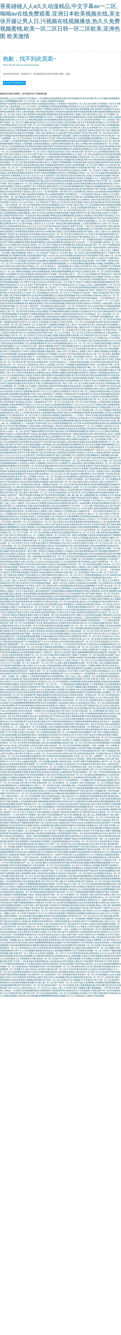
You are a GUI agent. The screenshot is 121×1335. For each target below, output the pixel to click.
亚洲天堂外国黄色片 (67, 466)
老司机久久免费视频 (67, 173)
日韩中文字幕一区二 (104, 181)
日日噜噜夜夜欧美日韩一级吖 (54, 383)
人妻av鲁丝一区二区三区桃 (23, 522)
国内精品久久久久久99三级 (81, 106)
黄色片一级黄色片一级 (46, 652)
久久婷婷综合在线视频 (49, 415)
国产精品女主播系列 (81, 271)
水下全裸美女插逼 (72, 881)
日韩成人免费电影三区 (108, 287)
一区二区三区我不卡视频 (104, 950)
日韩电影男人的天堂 (98, 591)
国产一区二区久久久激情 (48, 258)
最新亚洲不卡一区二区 (109, 442)
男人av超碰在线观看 (54, 194)
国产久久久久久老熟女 (48, 642)
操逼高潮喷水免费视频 (96, 658)
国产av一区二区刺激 (34, 389)
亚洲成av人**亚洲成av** (57, 104)
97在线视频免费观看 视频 (48, 879)
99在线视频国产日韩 (87, 732)
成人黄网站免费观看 (34, 117)
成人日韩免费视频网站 (29, 508)
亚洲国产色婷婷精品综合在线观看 (30, 847)
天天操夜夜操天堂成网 (38, 841)
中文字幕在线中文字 (42, 138)
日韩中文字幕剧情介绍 (103, 647)
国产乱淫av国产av (104, 421)
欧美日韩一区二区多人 (55, 290)
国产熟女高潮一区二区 (95, 133)
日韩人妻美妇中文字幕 (37, 338)
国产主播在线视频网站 (47, 173)
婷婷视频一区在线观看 (10, 418)
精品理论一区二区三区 (79, 104)
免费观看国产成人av (24, 109)
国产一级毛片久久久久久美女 (104, 450)
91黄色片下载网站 (43, 109)
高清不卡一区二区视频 (51, 828)
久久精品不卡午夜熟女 (66, 298)
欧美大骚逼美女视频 (32, 146)
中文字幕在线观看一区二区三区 (79, 631)
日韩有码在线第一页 (86, 548)
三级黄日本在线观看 (80, 136)
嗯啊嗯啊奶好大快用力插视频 (20, 527)
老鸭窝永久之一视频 (97, 900)
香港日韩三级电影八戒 (55, 314)
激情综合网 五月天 (64, 492)
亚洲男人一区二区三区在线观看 (80, 322)
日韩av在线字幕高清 (99, 199)
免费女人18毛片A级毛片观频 (63, 519)
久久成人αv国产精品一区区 (70, 934)
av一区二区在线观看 (96, 439)
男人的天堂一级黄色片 (95, 471)
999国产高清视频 (100, 317)
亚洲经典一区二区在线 (58, 269)
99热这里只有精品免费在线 (25, 165)
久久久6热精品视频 (85, 889)
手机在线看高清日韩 (84, 349)
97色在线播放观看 (37, 599)
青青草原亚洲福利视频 (57, 149)
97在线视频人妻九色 (50, 444)
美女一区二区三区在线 (62, 556)
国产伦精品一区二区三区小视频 (14, 122)
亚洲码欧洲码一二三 (69, 415)
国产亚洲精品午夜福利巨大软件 (87, 887)
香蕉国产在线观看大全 (10, 104)
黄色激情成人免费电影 (34, 373)
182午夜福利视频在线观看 (66, 596)
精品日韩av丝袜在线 (14, 330)
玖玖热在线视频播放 (54, 277)
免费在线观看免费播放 (103, 112)
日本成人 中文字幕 (35, 202)
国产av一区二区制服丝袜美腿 (79, 218)
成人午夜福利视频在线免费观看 (87, 138)
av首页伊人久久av (17, 202)
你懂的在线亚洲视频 (31, 436)
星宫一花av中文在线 (88, 415)
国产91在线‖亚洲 (30, 474)
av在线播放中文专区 (15, 274)
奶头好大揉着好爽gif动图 (14, 628)
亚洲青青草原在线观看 (60, 250)
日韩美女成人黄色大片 (109, 903)
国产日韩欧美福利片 (24, 839)
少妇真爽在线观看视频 (105, 982)
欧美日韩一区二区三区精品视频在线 (37, 207)
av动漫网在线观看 (49, 247)
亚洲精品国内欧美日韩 (103, 162)
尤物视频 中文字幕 (101, 330)
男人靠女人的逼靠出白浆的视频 (93, 370)
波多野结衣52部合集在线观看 (107, 154)
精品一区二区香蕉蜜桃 (41, 588)
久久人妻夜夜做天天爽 (21, 506)
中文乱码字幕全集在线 (77, 969)
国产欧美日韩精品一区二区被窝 (96, 498)
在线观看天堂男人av (37, 820)
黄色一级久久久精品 (92, 767)
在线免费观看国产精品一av (39, 255)
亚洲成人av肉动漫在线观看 (78, 860)
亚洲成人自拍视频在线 (43, 825)
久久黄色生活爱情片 (79, 543)
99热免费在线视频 (45, 114)
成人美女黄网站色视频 (56, 708)
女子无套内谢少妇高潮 (100, 229)
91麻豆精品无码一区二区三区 (84, 210)
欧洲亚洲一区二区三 (26, 367)
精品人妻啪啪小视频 (55, 373)
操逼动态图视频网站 (97, 775)
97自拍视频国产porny (57, 700)
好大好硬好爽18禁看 (16, 357)
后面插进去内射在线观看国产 (54, 418)
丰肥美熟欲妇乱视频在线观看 (75, 684)
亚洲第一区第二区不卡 (10, 247)
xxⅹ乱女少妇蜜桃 (84, 823)
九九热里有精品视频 (91, 615)
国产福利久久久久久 (95, 431)
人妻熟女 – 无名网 (11, 990)
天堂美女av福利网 (21, 186)
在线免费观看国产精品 (19, 405)
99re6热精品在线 (112, 146)
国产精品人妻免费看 (51, 436)
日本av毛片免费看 (79, 468)
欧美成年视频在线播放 (104, 492)
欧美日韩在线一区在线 (15, 317)
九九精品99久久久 (71, 764)
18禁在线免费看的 (66, 791)
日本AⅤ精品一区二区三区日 (86, 125)
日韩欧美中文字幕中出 (45, 903)
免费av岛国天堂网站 (100, 599)
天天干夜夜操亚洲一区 (87, 929)
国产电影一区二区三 (96, 168)
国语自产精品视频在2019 (60, 564)
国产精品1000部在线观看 (32, 199)
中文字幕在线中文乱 (89, 335)
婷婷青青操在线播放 (88, 287)
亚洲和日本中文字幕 (53, 498)
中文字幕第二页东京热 (29, 908)
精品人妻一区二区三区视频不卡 (47, 460)
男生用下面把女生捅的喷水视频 (17, 615)
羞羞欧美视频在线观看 (27, 809)
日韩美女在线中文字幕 (29, 684)
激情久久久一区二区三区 (78, 343)
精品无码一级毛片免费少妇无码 (51, 378)
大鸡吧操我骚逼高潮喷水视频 (87, 892)
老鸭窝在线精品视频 (55, 599)
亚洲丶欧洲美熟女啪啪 (41, 455)
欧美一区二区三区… (28, 410)
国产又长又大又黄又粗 (29, 543)
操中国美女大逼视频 (82, 178)
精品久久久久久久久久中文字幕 (36, 226)
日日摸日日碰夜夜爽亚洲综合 (37, 221)
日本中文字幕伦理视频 (15, 426)
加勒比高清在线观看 (79, 362)
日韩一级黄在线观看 (97, 247)
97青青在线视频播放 (9, 652)
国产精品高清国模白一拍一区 (82, 772)
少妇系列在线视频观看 (45, 833)
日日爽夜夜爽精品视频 (59, 311)
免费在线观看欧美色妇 (95, 423)
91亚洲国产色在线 (74, 452)
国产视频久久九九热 (103, 165)
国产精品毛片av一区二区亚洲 (59, 330)
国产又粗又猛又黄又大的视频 (89, 791)
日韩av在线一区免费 (37, 857)
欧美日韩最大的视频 (80, 450)
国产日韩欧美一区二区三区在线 (95, 881)
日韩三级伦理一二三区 (17, 857)
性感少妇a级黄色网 (97, 375)
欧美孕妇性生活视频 (50, 168)
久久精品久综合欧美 (14, 660)
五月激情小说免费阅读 (91, 578)
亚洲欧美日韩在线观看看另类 (92, 796)
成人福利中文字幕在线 (41, 399)
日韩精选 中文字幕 (80, 980)
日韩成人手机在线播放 (57, 546)
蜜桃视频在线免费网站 (70, 444)
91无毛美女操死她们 (46, 213)
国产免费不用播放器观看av (88, 761)
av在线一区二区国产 (18, 913)
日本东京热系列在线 (77, 261)
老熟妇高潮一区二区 (64, 207)
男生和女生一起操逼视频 (79, 503)
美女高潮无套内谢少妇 (82, 245)
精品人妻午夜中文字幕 (10, 444)
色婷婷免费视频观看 (100, 484)
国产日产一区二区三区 (54, 402)
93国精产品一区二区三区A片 (36, 655)
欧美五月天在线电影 (80, 990)
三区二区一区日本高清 (79, 279)
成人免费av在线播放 (21, 271)
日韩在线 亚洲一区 (78, 152)
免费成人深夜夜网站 (39, 386)
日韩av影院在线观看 (44, 112)
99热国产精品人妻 (106, 436)
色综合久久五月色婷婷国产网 (13, 128)
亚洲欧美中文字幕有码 (80, 812)
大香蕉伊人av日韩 (76, 418)
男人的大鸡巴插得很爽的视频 (71, 940)
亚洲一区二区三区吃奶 (78, 410)
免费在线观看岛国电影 (68, 335)
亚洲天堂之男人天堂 (91, 325)
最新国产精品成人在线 (96, 194)
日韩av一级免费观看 (40, 737)
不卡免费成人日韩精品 (62, 394)
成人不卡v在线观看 (94, 418)
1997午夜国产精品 (11, 578)
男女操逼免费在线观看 (62, 178)
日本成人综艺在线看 (19, 745)
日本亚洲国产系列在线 (102, 215)
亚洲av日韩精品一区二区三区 (34, 266)
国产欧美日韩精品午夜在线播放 (33, 311)
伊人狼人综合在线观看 (62, 255)
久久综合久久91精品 (93, 452)
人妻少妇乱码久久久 (69, 796)
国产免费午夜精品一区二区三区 (19, 298)
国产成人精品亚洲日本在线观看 (25, 234)
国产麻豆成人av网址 (9, 157)
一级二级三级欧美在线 (19, 197)
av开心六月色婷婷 (95, 269)
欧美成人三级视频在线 (17, 820)
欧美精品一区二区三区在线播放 (64, 993)
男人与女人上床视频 (98, 266)
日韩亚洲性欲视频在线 (77, 554)
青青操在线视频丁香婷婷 (14, 567)
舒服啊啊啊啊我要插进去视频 (90, 652)
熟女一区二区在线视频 (36, 727)
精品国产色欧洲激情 (85, 181)
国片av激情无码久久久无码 (80, 234)
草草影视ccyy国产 (89, 562)
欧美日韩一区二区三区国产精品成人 (82, 402)
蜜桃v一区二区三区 (22, 287)
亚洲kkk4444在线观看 (49, 458)
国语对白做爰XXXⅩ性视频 (21, 133)
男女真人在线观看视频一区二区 (78, 165)
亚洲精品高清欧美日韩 (68, 189)
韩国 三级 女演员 (42, 823)
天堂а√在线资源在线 (50, 796)
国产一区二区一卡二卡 (81, 359)
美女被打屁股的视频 (55, 631)
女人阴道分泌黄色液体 (82, 948)
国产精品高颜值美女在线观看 (55, 279)
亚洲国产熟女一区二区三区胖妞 (56, 871)
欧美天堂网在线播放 (74, 719)
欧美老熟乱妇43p (83, 610)
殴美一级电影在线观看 (33, 860)
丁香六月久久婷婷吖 (14, 373)
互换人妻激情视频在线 (45, 298)
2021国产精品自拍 (55, 431)
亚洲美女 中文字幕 (8, 618)
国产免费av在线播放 (30, 247)
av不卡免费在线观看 (108, 210)
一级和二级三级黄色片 (44, 133)
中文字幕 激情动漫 (43, 623)
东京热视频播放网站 (30, 990)
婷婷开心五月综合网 (61, 186)
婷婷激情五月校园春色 (85, 692)
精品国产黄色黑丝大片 (25, 804)
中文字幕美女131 (66, 735)
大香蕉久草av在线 (64, 522)
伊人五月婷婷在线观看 (34, 548)
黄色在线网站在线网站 (33, 162)
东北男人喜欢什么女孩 (91, 809)
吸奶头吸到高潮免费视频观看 (102, 801)
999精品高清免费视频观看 (62, 215)
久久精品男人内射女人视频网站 (31, 463)
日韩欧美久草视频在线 (64, 160)
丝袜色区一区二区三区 (105, 463)
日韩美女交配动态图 (42, 375)
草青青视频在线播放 (26, 189)
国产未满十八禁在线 (53, 764)
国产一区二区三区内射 (31, 863)
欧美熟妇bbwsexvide (94, 913)
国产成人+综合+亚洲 (100, 799)
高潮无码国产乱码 (50, 146)
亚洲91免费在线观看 (61, 144)
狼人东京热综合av (77, 269)
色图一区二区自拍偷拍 (25, 349)
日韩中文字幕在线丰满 (62, 221)
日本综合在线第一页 (30, 418)
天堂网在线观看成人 (42, 144)
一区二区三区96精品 (18, 948)
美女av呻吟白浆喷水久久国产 (40, 397)
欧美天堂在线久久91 (60, 152)
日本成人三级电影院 (34, 402)
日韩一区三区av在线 (40, 993)
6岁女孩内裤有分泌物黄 (51, 751)
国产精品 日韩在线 (109, 892)
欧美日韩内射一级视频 (38, 484)
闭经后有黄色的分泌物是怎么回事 (71, 170)
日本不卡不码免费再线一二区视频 (73, 780)
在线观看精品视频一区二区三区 (53, 410)
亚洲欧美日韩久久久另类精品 (22, 333)
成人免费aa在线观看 (110, 687)
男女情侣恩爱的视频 (59, 634)
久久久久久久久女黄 (40, 405)
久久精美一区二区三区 (11, 325)
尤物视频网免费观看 (46, 170)
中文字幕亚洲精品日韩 (15, 370)
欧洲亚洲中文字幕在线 (62, 109)
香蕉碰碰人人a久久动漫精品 (57, 389)
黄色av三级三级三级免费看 (108, 905)
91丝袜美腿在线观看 (61, 375)
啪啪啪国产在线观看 (61, 136)
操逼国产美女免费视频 (17, 841)
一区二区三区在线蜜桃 (38, 532)
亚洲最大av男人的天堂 (23, 562)
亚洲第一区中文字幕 (34, 626)
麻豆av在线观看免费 (26, 759)
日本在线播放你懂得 (44, 527)
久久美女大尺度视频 (79, 538)
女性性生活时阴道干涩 (15, 191)
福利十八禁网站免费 (50, 157)
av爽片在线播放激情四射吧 (51, 165)
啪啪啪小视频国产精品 (25, 218)
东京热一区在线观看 (75, 357)
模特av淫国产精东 (60, 413)
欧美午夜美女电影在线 (39, 250)
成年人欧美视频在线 (63, 586)
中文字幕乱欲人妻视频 (89, 865)
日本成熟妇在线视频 (16, 777)
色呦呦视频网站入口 (110, 444)
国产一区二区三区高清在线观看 (87, 564)
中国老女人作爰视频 (22, 144)
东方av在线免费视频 (57, 343)
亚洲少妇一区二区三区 (49, 681)
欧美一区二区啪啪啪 (106, 689)
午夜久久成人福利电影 (25, 114)
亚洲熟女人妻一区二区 (67, 919)
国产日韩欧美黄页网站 (62, 138)
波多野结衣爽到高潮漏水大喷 (81, 937)
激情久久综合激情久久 (102, 487)
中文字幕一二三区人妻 (60, 359)
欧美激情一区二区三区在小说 (36, 152)
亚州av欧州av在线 (110, 748)
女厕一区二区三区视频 (99, 410)
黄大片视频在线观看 (107, 732)
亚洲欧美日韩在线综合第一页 (59, 628)
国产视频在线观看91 (36, 431)
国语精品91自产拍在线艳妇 (71, 146)
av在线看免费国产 (45, 327)
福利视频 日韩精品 (67, 889)
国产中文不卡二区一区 (49, 809)
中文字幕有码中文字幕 (41, 210)
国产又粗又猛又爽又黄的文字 (36, 721)
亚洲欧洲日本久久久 (24, 160)
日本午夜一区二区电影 (17, 484)
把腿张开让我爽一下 (106, 548)
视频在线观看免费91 (9, 447)
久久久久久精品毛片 (22, 346)
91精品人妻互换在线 (66, 122)
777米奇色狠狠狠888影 (78, 338)
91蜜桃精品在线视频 (108, 351)
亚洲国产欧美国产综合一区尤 (16, 215)
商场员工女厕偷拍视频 (39, 516)
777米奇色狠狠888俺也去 (108, 772)
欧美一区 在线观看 (17, 261)
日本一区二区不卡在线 (17, 532)
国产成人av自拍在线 (93, 306)
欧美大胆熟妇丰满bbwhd (20, 540)
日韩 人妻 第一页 (72, 325)
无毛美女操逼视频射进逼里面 (106, 394)
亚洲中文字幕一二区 (79, 226)
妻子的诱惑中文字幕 (40, 602)
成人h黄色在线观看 (14, 655)
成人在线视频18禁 (82, 207)
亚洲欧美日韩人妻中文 (19, 993)
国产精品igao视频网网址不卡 (86, 586)
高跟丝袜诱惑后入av (24, 237)
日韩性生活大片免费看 (57, 463)
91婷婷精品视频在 (45, 596)
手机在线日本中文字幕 (100, 136)
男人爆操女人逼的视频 (96, 373)
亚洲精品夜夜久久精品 (21, 375)
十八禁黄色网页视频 (18, 141)
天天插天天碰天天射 (37, 309)
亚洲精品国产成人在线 (51, 668)
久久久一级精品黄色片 (103, 178)
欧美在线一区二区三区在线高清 (64, 602)
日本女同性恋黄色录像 (69, 642)
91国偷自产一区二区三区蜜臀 (88, 426)
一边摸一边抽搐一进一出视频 (13, 676)
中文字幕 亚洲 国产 (91, 679)
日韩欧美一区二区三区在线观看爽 (24, 205)
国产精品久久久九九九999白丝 (71, 580)
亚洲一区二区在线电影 (51, 447)
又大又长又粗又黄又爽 (54, 713)
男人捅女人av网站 (79, 144)
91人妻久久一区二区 (93, 514)
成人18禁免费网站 (19, 130)
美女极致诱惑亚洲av (26, 735)
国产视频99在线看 (17, 255)
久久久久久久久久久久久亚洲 (37, 175)
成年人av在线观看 (77, 855)
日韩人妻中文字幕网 (16, 538)
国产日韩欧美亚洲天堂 (86, 932)
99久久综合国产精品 (96, 524)
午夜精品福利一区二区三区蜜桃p (103, 479)
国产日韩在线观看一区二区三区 (42, 865)
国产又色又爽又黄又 (60, 175)
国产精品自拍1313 (45, 181)
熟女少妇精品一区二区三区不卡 (35, 897)
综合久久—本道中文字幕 (56, 855)
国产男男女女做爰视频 (84, 221)
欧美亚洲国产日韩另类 (78, 847)
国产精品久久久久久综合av (97, 697)
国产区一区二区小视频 (103, 948)
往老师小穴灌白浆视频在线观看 (95, 956)
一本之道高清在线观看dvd (62, 239)
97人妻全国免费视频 (91, 253)
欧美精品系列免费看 (14, 343)
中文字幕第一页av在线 (56, 274)
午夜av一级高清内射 (109, 764)
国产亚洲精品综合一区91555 (92, 490)
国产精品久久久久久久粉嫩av (96, 911)
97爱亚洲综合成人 (101, 506)
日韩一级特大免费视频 (43, 346)
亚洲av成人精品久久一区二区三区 (61, 548)
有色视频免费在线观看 (71, 679)
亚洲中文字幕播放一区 (101, 104)
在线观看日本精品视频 (40, 572)
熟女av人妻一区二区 (95, 354)
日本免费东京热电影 (59, 500)
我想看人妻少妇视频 (26, 258)
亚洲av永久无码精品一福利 (95, 303)
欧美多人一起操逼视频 (58, 266)
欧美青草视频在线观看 (21, 136)
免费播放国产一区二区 (17, 644)
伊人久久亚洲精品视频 (94, 623)
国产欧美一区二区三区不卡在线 (93, 636)
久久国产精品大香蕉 (87, 671)
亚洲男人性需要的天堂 (63, 125)
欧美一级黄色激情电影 (77, 434)
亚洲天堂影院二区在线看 (59, 567)
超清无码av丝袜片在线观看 (33, 104)
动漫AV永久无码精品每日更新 (28, 229)
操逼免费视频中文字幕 (101, 413)
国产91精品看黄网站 (24, 705)
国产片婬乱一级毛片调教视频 (56, 229)
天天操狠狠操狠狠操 (30, 578)
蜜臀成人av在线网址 (80, 199)
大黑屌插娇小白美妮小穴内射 (52, 322)
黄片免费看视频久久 (103, 106)
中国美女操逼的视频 (106, 556)
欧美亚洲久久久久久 (14, 120)
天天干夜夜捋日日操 (80, 455)
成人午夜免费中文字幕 (41, 450)
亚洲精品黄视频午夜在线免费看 (76, 852)
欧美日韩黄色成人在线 (80, 175)
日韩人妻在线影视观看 (78, 546)
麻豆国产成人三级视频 (25, 476)
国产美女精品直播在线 (10, 647)
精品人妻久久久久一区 (36, 191)
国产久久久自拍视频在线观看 (101, 152)
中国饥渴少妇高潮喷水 (13, 836)
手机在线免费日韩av (53, 604)
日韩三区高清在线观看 (76, 378)
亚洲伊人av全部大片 (98, 258)
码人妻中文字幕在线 (38, 948)
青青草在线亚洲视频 (82, 112)
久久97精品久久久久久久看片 (103, 500)
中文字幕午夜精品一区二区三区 (21, 780)
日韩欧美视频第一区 (12, 916)
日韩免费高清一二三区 (75, 194)
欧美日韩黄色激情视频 (35, 546)
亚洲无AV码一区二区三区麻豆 (50, 767)
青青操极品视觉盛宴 (16, 471)
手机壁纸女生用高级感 (97, 428)
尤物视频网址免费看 (14, 548)
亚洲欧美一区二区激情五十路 (106, 120)
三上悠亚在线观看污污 (91, 223)
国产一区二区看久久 (27, 953)
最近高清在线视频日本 (81, 141)
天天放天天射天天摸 (78, 634)
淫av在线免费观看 (55, 676)
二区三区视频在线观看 (45, 732)
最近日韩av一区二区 (100, 604)
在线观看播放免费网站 (51, 508)
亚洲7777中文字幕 (8, 732)
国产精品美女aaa (49, 934)
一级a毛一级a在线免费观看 (36, 836)
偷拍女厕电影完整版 (42, 892)
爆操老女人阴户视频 (40, 519)
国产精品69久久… (61, 362)
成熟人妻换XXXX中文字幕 (85, 327)
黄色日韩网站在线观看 (76, 439)
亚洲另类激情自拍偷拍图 (85, 556)
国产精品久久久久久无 (76, 530)
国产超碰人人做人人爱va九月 (97, 231)
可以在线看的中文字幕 (57, 128)
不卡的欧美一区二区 (86, 655)
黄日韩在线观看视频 (44, 295)
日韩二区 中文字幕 (97, 769)
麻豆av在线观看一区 (92, 583)
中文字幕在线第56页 (15, 341)
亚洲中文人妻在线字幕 (83, 346)
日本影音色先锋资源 (85, 737)
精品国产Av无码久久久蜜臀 (66, 740)
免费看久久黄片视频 (46, 349)
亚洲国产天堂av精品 (26, 575)
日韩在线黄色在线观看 (103, 160)
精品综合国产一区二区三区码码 (77, 120)
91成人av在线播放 (83, 295)
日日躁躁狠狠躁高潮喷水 (61, 405)
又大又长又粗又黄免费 (100, 149)
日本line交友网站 (36, 644)
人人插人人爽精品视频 (95, 285)
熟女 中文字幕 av (76, 423)
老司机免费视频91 (81, 570)
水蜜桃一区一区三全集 (34, 660)
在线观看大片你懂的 (79, 311)
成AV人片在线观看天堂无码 (12, 149)
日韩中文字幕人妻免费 (104, 844)
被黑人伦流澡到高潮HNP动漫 (56, 863)
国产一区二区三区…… (100, 570)
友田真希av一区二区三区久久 (52, 474)
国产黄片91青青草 (79, 375)
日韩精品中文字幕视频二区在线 (51, 354)
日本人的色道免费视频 (57, 423)
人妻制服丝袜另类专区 (105, 937)
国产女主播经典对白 (82, 394)
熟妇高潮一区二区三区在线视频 (17, 695)
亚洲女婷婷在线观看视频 (18, 588)
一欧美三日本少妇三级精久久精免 (66, 583)
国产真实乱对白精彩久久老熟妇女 (15, 921)
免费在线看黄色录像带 (64, 825)
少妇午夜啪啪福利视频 (40, 583)
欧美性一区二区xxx (62, 540)
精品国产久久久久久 (42, 391)
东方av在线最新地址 (50, 711)
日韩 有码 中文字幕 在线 (72, 711)
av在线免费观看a (27, 652)
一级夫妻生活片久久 (40, 634)
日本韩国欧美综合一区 (101, 279)
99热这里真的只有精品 (13, 117)
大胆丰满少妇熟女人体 (91, 114)
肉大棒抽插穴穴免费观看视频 (30, 314)
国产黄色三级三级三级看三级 (18, 492)
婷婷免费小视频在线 (12, 279)
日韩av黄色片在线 (41, 421)
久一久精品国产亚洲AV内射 (33, 423)
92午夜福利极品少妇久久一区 (88, 237)
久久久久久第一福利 (51, 223)
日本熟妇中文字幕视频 (60, 245)
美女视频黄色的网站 (33, 303)
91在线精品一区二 (93, 314)
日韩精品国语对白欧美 (43, 183)
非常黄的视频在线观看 (102, 876)
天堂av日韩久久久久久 (31, 666)
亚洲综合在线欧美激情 (64, 181)
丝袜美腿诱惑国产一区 (100, 447)
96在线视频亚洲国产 (12, 301)
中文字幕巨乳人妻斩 (67, 650)
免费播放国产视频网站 (13, 586)
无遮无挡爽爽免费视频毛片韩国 (91, 527)
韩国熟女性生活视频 (93, 277)
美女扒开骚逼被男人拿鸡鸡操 (54, 703)
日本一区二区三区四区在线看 (82, 383)
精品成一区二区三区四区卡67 (50, 958)
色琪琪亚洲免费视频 (58, 106)
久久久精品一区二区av (82, 154)
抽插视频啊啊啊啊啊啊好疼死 (26, 703)
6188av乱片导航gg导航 (99, 407)
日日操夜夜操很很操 (94, 713)
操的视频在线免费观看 (19, 394)
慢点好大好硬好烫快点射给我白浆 (67, 623)
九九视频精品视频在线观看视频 (29, 277)
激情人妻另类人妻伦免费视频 (22, 594)
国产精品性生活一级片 (107, 274)
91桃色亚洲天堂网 (73, 303)
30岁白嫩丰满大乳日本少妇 (108, 985)
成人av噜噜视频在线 (88, 197)
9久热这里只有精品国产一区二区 (70, 873)
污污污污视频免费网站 (38, 900)
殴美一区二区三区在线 (31, 647)
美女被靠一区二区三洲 (13, 221)
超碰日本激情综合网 (100, 391)
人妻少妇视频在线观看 (73, 231)
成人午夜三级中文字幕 (10, 535)
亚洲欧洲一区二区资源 (49, 285)
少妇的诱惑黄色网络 (20, 972)
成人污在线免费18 (13, 146)
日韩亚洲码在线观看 (63, 112)
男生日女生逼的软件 (110, 674)
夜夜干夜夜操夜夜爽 (75, 716)
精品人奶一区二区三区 (98, 695)
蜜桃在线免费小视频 (65, 213)
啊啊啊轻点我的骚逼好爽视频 (85, 516)
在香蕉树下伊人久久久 (100, 128)
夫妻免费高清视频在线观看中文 (21, 173)
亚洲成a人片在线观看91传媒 (24, 801)
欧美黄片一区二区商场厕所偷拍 (62, 974)
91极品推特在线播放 (35, 194)
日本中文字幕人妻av (69, 205)
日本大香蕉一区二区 (70, 436)
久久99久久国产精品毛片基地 (55, 524)
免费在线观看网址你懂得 (65, 527)
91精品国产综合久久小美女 (74, 508)
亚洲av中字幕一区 (108, 365)
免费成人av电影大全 (95, 958)
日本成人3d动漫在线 (33, 604)
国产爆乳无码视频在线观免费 (39, 341)
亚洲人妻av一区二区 (72, 253)
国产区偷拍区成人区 (93, 705)
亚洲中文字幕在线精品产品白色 (31, 452)
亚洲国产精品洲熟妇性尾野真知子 (62, 309)
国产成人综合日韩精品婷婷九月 (72, 247)
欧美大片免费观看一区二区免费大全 (93, 386)
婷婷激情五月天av (42, 980)
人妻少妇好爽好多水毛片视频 (103, 588)
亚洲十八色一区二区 (61, 210)
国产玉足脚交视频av (56, 591)
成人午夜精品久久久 (104, 495)
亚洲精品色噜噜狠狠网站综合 (102, 884)
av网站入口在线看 (17, 607)
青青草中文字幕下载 (85, 213)
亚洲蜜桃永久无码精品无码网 (76, 604)
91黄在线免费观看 (54, 242)
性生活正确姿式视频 (48, 335)
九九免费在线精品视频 (101, 343)
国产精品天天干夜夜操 (79, 500)
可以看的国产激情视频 (10, 666)
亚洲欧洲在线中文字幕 (109, 381)
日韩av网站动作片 (88, 460)
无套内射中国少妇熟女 (103, 668)
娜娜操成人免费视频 (99, 455)
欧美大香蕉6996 (95, 434)
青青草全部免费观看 (30, 743)
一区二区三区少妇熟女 (21, 138)
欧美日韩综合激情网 (40, 215)
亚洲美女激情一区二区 (42, 287)
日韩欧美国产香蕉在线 (73, 724)
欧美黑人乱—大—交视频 (32, 535)
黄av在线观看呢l (96, 144)
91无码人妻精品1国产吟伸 (63, 823)
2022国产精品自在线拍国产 (107, 322)
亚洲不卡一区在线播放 (37, 357)
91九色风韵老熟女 (29, 791)
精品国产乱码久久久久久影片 (42, 122)
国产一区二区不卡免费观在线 (106, 245)
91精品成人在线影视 (56, 452)
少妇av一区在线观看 (39, 106)
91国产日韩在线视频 (63, 346)
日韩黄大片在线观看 (101, 610)
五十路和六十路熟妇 (82, 282)
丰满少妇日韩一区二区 (55, 969)
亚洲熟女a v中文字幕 (105, 122)
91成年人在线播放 (74, 817)
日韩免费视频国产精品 (57, 769)
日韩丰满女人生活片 (40, 500)
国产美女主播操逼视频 (35, 330)
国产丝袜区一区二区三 (94, 817)
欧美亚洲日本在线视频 (81, 389)
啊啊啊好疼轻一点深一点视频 (63, 929)
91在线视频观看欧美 (100, 186)
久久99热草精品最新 (33, 120)
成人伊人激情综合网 (26, 940)
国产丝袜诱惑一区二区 (38, 554)
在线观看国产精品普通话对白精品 (22, 442)
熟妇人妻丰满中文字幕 (19, 753)
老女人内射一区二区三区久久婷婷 (67, 514)
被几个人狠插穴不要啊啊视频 (58, 162)
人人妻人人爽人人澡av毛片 (15, 580)
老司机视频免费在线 (69, 301)
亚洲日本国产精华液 (74, 471)
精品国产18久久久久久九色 (12, 988)
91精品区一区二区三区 (60, 484)
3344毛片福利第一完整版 (28, 711)
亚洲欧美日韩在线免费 (85, 777)
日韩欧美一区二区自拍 (32, 325)
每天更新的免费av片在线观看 (73, 168)
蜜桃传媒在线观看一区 (49, 884)
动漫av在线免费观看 (58, 338)
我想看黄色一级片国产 (58, 191)
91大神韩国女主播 (59, 572)
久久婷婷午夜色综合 (35, 631)
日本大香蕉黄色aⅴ (73, 767)
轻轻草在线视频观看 (50, 205)
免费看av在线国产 (76, 658)
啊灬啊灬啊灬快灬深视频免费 (81, 495)
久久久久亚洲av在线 (98, 660)
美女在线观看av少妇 (72, 748)
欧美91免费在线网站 (83, 183)
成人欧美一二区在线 (108, 335)
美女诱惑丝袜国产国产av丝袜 (92, 189)
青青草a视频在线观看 (110, 205)
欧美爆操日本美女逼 (90, 764)
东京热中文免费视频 (50, 301)
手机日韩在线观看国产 (60, 506)
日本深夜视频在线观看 (104, 234)
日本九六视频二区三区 (107, 540)
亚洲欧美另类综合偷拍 (38, 772)
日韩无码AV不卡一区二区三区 (18, 793)
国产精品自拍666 (40, 487)
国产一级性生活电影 (96, 293)
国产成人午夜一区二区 (100, 980)
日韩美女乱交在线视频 (77, 708)
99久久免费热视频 (11, 564)
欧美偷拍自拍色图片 (61, 849)
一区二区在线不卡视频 (97, 170)
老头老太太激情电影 (106, 383)
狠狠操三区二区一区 (73, 626)
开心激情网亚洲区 (94, 700)
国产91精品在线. (82, 804)
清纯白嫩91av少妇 (88, 436)
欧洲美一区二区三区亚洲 (32, 290)
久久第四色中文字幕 (28, 697)
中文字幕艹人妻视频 (64, 365)
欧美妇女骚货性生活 (42, 136)
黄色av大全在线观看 (96, 191)
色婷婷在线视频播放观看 (18, 210)
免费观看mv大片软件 (57, 261)
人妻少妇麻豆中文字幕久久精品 (80, 924)
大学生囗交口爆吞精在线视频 (16, 737)
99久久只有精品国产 (12, 351)
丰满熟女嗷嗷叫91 (49, 636)
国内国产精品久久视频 (28, 618)
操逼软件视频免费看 (35, 471)
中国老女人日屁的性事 (15, 434)
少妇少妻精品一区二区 (21, 831)
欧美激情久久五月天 (102, 141)
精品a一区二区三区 (100, 207)
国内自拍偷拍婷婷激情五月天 (75, 447)
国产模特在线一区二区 (105, 346)
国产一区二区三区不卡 (46, 663)
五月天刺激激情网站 (32, 524)
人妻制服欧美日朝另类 (47, 735)
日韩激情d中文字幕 (16, 194)
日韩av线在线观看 (56, 913)
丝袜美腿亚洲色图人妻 (68, 972)
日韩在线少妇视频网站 (37, 261)
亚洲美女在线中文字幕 (70, 319)
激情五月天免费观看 (16, 639)
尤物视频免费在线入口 (109, 644)
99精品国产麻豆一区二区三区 (90, 367)
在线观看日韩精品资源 (41, 514)
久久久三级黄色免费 (35, 317)
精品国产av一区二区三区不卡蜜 (85, 532)
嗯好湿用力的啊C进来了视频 (67, 114)
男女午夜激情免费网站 (39, 239)
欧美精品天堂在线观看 (76, 428)
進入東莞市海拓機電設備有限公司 (14, 83)
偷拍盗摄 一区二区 (70, 460)
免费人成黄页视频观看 (15, 253)
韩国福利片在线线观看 (96, 559)
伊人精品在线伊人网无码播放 (39, 426)
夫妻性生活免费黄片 (61, 391)
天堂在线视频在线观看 (10, 905)
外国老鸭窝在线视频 (28, 756)
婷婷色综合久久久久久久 (100, 953)
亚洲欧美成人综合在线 (47, 650)
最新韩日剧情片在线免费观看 (65, 381)
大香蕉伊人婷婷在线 (9, 889)
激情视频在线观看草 (42, 556)
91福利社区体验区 (104, 511)
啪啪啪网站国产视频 (80, 186)
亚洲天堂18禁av (28, 263)
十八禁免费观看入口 (90, 674)
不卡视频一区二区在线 (109, 650)
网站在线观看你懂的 (46, 692)
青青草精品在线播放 (12, 436)
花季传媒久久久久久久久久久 (103, 727)
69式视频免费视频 (68, 157)
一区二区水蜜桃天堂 (46, 804)
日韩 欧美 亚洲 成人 (110, 666)
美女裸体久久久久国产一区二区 (40, 370)
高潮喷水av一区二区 (22, 183)
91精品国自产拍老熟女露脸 (57, 199)
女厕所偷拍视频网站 (26, 354)
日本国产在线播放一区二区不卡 (52, 953)
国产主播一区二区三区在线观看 (37, 125)
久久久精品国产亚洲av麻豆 (40, 610)
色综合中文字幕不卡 (108, 807)
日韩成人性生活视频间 (52, 748)
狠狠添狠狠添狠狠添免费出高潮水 (53, 801)
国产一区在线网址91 (44, 306)
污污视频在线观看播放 (13, 964)
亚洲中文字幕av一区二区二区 (39, 777)
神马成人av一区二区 (84, 639)
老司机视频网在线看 (53, 120)
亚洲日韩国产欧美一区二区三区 (51, 333)
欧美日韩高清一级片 (22, 551)
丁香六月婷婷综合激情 (41, 186)
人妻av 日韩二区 (63, 351)
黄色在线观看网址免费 (17, 772)
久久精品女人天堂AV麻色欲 (36, 812)
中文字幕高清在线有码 (103, 785)
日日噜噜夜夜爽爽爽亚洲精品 (85, 721)
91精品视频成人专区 (26, 213)
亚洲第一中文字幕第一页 (99, 261)
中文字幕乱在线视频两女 (44, 807)
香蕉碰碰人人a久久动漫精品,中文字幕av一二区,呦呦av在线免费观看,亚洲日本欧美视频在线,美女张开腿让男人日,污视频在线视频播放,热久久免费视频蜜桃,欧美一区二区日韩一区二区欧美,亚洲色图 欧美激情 (60, 21)
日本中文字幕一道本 (38, 530)
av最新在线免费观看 (108, 173)
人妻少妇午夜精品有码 (64, 426)
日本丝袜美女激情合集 (100, 362)
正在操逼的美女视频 (101, 175)
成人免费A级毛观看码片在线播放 (77, 668)
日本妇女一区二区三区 (87, 173)
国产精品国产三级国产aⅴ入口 (103, 908)
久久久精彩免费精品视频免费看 (57, 154)
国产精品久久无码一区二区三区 (95, 319)
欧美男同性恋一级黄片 (41, 178)
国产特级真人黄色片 (31, 223)
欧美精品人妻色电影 (67, 442)
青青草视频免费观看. (12, 860)
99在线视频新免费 (23, 460)
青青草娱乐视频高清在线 (74, 117)
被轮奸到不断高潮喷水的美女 (62, 386)
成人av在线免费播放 (9, 668)
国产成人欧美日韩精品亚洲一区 (37, 362)
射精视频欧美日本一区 (87, 807)
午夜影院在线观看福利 (97, 535)
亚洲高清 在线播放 (83, 215)
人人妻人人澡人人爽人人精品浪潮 (27, 498)
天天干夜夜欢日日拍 (77, 293)
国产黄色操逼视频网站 (105, 871)
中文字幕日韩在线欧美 (21, 487)
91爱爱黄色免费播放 (37, 269)
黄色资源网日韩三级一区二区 (42, 130)
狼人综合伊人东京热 (35, 969)
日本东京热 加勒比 (60, 753)
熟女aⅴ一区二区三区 (46, 522)
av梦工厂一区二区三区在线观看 (82, 274)
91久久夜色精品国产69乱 (101, 226)
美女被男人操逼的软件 (13, 708)
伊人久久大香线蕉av (71, 578)
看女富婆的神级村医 (102, 183)
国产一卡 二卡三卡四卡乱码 (65, 287)
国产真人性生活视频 (91, 444)
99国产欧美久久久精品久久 (77, 599)
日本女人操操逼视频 (24, 112)
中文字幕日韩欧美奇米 (47, 575)
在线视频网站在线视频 (106, 676)
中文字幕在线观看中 (20, 716)
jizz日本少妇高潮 (46, 282)
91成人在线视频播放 (109, 125)
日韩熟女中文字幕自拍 (64, 237)
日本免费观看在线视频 (23, 231)
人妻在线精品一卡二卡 (18, 106)
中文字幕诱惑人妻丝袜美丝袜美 (95, 942)
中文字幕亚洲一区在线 (47, 189)
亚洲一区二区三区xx (98, 543)
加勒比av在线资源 (108, 309)
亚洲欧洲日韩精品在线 (35, 274)
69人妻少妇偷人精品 (94, 146)
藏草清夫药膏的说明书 (85, 421)
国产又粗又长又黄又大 (55, 620)
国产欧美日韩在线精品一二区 (90, 298)
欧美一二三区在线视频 (91, 242)
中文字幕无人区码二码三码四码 (38, 586)
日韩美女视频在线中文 (23, 295)
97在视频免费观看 (111, 306)
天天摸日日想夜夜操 (93, 333)
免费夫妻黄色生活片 (71, 666)
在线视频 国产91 (40, 495)
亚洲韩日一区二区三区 (10, 743)
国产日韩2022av (91, 644)
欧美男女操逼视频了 (58, 495)
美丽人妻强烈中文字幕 (68, 197)
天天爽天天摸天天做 (65, 612)
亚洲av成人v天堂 (84, 519)
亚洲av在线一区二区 (88, 301)
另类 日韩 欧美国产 (103, 631)
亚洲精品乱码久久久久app (72, 285)
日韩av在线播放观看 (40, 271)
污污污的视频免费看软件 (59, 141)
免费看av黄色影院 (101, 793)
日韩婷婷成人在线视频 (90, 740)
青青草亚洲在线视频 (48, 697)
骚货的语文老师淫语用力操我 (40, 407)
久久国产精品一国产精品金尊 (34, 905)
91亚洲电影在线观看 (55, 471)
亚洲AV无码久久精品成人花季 (90, 482)
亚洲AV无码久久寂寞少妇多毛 (82, 836)
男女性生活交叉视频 (72, 202)
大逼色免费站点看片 (20, 319)
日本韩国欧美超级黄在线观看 (86, 628)
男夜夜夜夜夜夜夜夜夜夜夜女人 (51, 218)
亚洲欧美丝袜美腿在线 (42, 921)
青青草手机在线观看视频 (55, 916)
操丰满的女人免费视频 (29, 157)
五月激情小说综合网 (59, 812)
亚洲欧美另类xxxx (83, 160)
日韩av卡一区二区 (34, 253)
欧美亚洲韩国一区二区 (68, 865)
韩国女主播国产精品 (72, 498)
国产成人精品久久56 (36, 128)
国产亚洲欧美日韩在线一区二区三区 (55, 570)
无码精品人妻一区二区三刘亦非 (51, 759)
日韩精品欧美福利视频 (64, 793)
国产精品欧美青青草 (80, 484)
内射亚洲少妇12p (60, 695)
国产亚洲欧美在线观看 (79, 149)
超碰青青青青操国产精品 (77, 591)
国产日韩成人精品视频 (36, 434)
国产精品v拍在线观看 (29, 679)
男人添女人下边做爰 (53, 117)
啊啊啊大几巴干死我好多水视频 (78, 950)
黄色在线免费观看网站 (105, 889)
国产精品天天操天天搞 (47, 367)
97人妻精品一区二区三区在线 (69, 705)
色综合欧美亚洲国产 (106, 655)
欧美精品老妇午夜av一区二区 (42, 580)
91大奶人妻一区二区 (57, 293)
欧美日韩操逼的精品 (67, 367)
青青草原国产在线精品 (14, 402)
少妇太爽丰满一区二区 (37, 974)
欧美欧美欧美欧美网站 (25, 650)
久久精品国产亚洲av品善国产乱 (89, 130)
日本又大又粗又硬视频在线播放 (67, 911)
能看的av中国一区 (68, 458)
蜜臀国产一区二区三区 (105, 756)
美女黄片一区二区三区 (10, 290)
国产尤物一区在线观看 (36, 567)
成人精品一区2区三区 (27, 729)
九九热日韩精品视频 (30, 444)
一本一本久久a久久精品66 (23, 365)
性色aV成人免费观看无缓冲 (29, 852)
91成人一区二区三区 (17, 431)
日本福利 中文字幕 (90, 831)
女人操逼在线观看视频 (64, 295)
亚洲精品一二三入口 (34, 713)
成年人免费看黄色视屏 (36, 149)
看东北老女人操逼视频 (41, 413)
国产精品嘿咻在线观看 (105, 551)
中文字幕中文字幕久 (28, 282)
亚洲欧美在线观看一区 (79, 727)
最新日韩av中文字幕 (108, 753)
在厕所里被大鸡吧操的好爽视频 (45, 319)
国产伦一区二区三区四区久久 (25, 335)
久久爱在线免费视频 (80, 588)
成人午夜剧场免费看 (52, 666)
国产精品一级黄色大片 (96, 290)
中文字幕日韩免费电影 (25, 181)
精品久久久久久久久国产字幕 (28, 154)
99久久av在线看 (20, 516)
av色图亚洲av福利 (85, 476)
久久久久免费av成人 (12, 245)
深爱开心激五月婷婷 (90, 341)
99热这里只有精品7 (60, 226)
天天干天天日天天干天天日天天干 (28, 468)
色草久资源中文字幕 (30, 383)
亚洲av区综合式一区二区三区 (54, 234)
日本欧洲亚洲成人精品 (82, 162)
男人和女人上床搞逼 (45, 365)
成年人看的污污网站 (100, 804)
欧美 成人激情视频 (71, 956)
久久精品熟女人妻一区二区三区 (78, 647)
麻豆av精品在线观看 (89, 879)
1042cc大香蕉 (29, 351)
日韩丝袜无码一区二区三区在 (91, 157)
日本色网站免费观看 (108, 567)
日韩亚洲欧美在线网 (37, 141)
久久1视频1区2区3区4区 (67, 370)
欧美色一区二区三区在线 (18, 799)
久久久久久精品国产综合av (15, 359)
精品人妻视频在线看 (80, 229)
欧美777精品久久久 (53, 202)
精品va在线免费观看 (67, 476)
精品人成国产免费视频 (109, 831)
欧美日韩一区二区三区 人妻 (96, 977)
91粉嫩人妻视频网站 (105, 263)
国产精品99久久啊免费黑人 (79, 474)
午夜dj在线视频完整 (59, 836)
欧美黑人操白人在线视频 (103, 389)
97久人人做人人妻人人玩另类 (34, 937)
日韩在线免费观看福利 (83, 551)
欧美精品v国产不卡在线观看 (24, 642)
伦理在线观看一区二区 (27, 466)
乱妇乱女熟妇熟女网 (20, 178)
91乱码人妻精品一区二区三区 (36, 245)
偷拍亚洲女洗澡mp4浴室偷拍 (52, 439)
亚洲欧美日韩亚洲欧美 (27, 439)
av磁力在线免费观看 (96, 117)
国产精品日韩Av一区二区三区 (30, 985)
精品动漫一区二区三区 (76, 775)
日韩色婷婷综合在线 (57, 434)
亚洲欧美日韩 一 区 (86, 511)
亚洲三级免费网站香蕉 (25, 873)
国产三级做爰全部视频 (54, 325)
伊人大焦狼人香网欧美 (87, 650)
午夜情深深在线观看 (84, 612)
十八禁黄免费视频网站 (91, 575)
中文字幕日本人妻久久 (78, 128)
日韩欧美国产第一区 (100, 990)
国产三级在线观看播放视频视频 (51, 263)
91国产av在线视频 (31, 301)
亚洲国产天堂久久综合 (97, 378)
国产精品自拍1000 (56, 530)
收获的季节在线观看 (57, 820)
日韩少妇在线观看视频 (54, 303)
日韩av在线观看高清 (106, 836)
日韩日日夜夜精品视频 (10, 383)
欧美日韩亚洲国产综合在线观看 (23, 458)
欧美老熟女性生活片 (75, 314)
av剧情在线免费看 (13, 474)
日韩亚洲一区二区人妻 (25, 170)
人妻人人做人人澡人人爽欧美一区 (79, 676)
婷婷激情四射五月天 (14, 713)
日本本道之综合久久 (16, 293)
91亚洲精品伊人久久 (12, 524)
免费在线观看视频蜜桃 (61, 271)
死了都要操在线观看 (22, 887)
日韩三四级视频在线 (108, 868)
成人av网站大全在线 (78, 266)
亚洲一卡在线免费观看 (10, 207)
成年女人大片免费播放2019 (91, 602)
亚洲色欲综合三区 (71, 242)
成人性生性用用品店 (56, 775)
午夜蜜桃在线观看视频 (53, 647)
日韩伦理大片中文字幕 (88, 309)
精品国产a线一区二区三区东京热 (77, 743)
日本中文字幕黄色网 (85, 122)
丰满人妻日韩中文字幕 (27, 932)
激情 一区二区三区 (74, 333)
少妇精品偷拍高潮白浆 (29, 668)
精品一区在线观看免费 (82, 785)
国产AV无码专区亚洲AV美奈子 (34, 564)
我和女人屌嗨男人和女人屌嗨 (85, 351)
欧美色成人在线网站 (76, 290)
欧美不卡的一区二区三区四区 (44, 197)
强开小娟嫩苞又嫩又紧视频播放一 (84, 687)
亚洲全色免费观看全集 (84, 109)
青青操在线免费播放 (101, 503)
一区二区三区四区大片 (61, 980)
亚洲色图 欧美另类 (35, 620)
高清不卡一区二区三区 (97, 607)
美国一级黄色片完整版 (43, 551)
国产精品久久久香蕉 (65, 130)
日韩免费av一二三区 (16, 407)
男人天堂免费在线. (77, 191)
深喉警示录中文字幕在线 (14, 631)
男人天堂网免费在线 (12, 226)
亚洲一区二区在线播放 (89, 205)
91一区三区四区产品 (102, 519)
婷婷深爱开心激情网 (44, 160)
